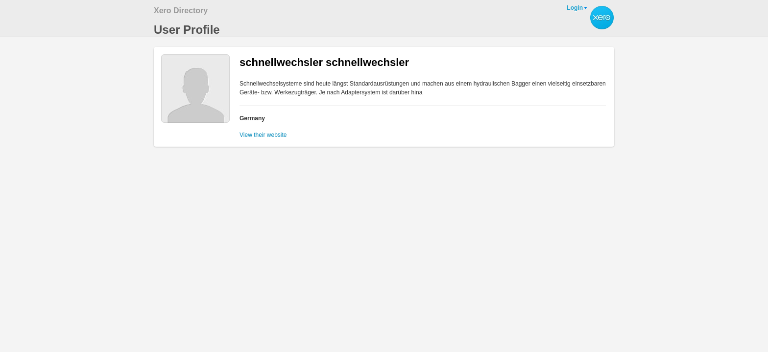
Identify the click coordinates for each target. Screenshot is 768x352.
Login (575, 7)
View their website (263, 135)
